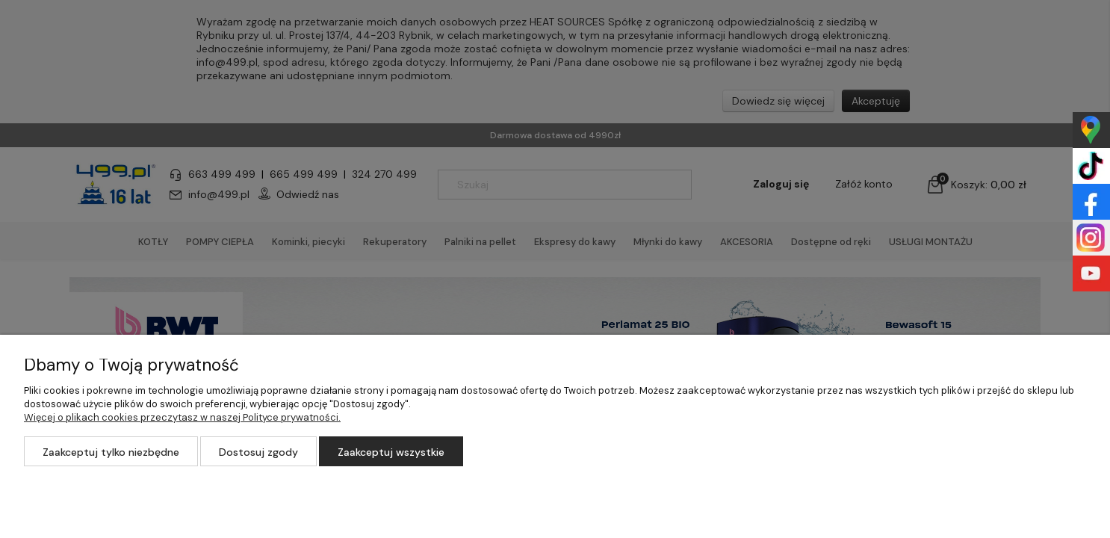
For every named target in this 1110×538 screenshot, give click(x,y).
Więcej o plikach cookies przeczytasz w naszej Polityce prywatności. (182, 417)
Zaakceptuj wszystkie (391, 452)
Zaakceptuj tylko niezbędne (111, 452)
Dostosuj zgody (258, 452)
